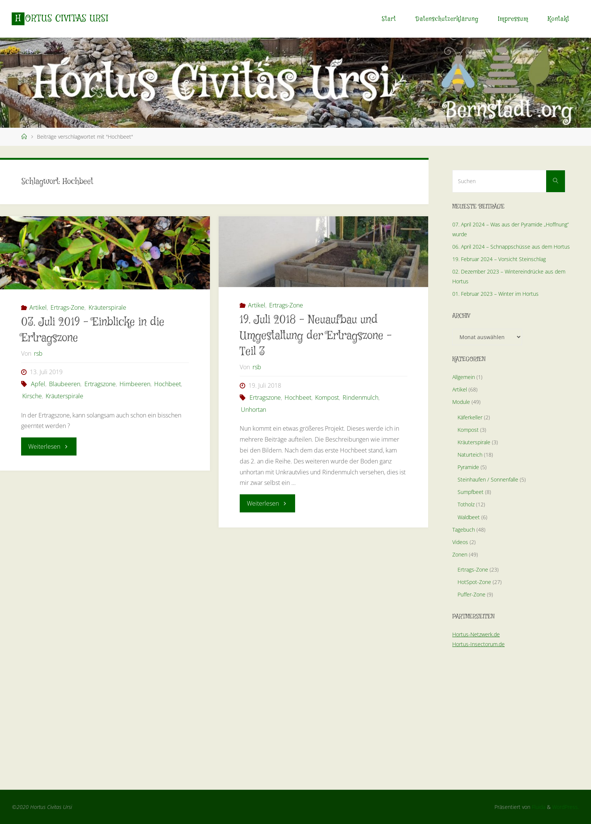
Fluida (537, 806)
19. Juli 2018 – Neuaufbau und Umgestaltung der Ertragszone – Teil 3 (316, 335)
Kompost (327, 397)
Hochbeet (167, 384)
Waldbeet (469, 517)
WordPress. (565, 806)
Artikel (38, 307)
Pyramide (468, 467)
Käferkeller (470, 417)
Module (461, 401)
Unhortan (253, 409)
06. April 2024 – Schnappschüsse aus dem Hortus (511, 246)
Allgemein (463, 377)
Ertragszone (100, 384)
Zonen (459, 554)
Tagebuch (463, 529)
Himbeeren (134, 384)
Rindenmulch (360, 397)
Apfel (38, 384)
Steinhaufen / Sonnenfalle (488, 479)
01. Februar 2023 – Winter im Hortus (495, 293)
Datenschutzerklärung (447, 19)
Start (389, 19)
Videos (460, 542)
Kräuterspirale (107, 307)
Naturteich (470, 454)
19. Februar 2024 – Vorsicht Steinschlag (499, 259)
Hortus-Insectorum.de (478, 644)
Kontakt (559, 19)
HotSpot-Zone (474, 582)
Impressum (513, 19)
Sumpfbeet (471, 491)
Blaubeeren (64, 384)
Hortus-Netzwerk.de (476, 634)
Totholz (466, 504)
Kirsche (32, 396)
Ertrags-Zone (67, 307)
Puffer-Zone (471, 594)
